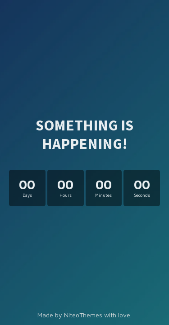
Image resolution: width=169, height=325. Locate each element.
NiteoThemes (83, 315)
